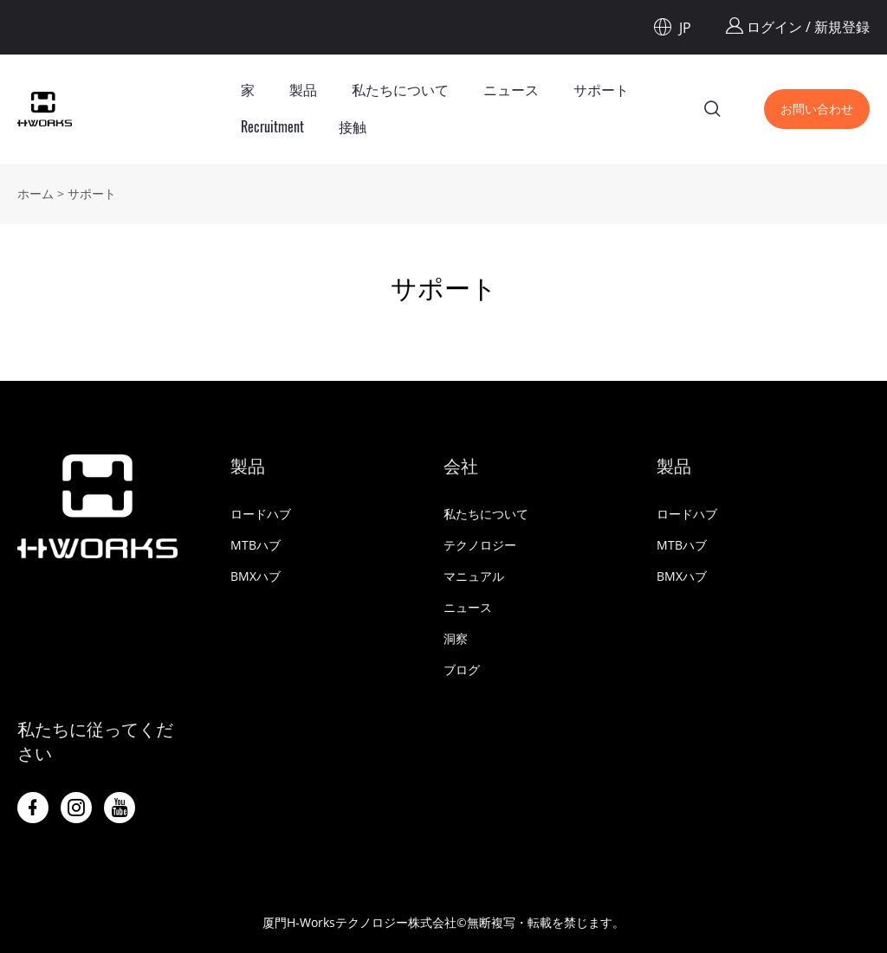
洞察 (456, 638)
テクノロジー (480, 545)
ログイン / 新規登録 (798, 26)
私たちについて (400, 89)
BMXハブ (255, 576)
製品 (303, 89)
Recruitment (272, 127)
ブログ (462, 669)
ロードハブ (260, 513)
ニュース (511, 89)
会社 (461, 466)
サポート (601, 89)
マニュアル (474, 576)
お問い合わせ (816, 108)
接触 (352, 127)
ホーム (35, 193)
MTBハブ (255, 545)
